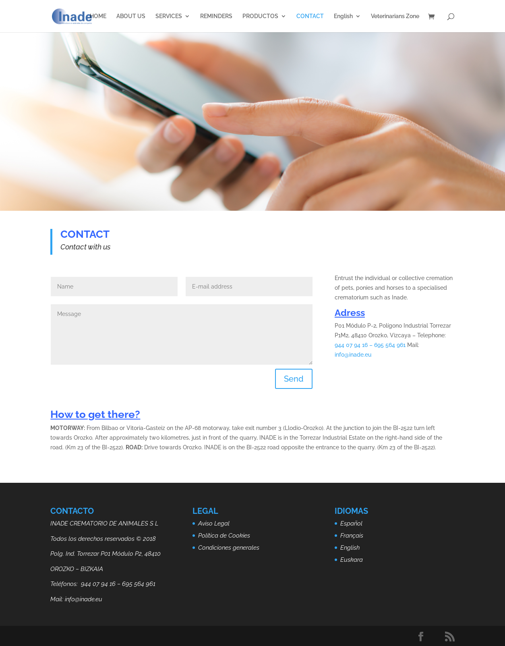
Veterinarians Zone (395, 16)
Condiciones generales (228, 547)
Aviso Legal (214, 523)
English (343, 16)
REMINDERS (216, 16)
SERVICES (168, 16)
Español (351, 523)
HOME (98, 16)
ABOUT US (130, 16)
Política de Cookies (224, 535)
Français (351, 535)
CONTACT (310, 16)
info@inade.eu (353, 354)
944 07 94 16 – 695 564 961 (370, 345)
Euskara (351, 559)
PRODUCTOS (260, 16)
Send (294, 379)
